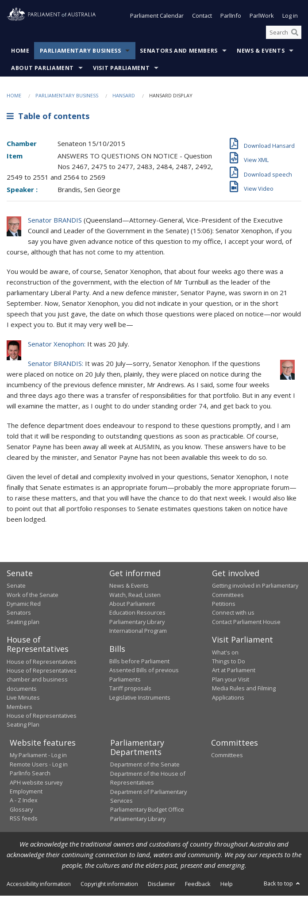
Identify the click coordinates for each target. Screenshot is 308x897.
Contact (202, 17)
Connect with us (233, 613)
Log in (290, 17)
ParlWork (262, 17)
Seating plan (23, 623)
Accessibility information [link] (39, 885)
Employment (26, 792)
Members (19, 708)
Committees (227, 756)
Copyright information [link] (109, 885)
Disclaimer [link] (161, 885)
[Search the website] (283, 33)
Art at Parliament (233, 671)
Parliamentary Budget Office (147, 810)
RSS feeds (24, 819)
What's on (225, 653)
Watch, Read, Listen (135, 596)
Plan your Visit (230, 680)
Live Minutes (23, 698)
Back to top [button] (282, 884)
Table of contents (48, 117)
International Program (138, 631)
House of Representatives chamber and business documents (42, 680)
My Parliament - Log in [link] (38, 756)
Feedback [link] (198, 885)
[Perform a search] (294, 33)
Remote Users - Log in (39, 765)
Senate (16, 586)
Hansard (123, 96)
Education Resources (137, 613)
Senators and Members (179, 52)
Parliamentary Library (137, 623)
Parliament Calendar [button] (157, 17)
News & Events (261, 52)
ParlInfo (230, 17)
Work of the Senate (32, 596)
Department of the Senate (145, 765)
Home (20, 52)
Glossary (21, 810)
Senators (19, 613)
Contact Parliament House (246, 623)
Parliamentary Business (80, 52)
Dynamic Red (24, 604)
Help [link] (226, 885)
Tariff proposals (130, 689)
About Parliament (42, 69)
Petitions (223, 604)
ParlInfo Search (30, 774)
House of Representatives (42, 662)
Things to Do (228, 662)
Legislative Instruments (139, 698)
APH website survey (36, 783)
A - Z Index (24, 801)
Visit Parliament (121, 69)
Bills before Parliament (139, 662)
